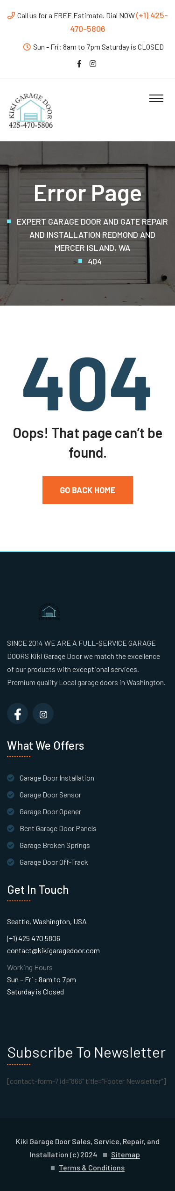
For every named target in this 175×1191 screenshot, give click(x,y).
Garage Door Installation (57, 777)
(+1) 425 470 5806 (33, 938)
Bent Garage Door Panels (58, 828)
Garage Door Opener (50, 811)
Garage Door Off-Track (54, 861)
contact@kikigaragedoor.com (53, 950)
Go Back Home (88, 490)
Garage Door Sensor (50, 794)
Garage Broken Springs (55, 844)
